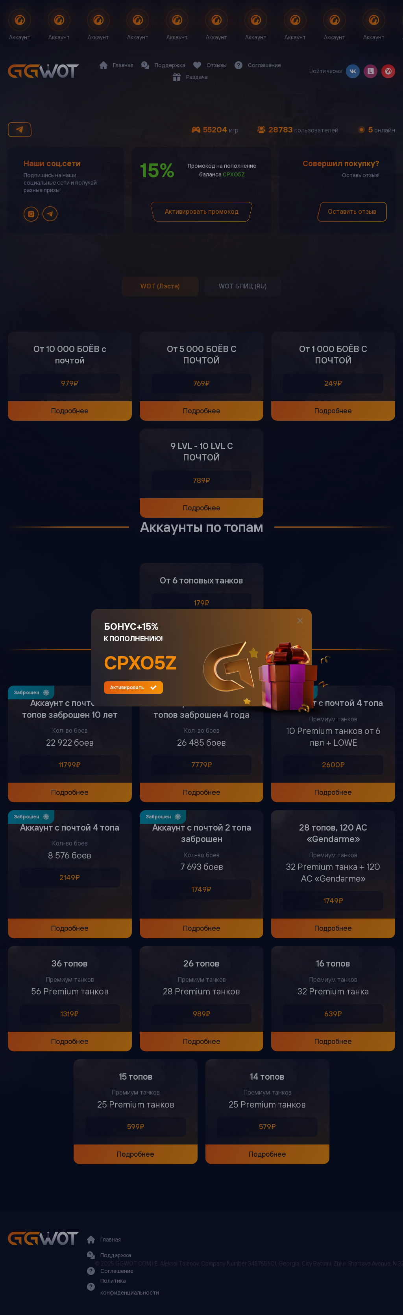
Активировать (133, 687)
